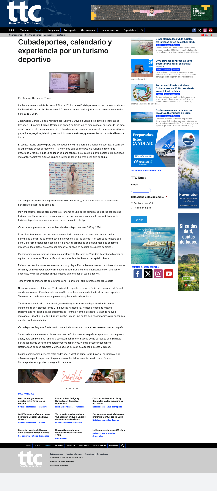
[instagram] (205, 30)
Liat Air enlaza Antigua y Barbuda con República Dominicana (67, 401)
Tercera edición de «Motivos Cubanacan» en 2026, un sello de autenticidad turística (70, 417)
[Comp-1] (188, 131)
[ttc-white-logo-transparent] (24, 2)
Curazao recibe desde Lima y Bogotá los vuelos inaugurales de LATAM (108, 401)
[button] (143, 30)
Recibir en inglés (142, 207)
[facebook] (194, 30)
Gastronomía (24, 436)
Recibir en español (143, 203)
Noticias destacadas (27, 407)
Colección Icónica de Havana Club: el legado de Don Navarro (34, 431)
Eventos (59, 423)
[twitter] (200, 30)
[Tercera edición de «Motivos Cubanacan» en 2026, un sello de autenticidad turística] (142, 92)
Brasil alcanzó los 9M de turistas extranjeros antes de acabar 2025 (175, 40)
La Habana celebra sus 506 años (109, 430)
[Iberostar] (153, 228)
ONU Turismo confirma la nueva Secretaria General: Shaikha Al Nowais (34, 417)
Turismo (41, 423)
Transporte (42, 407)
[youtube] (210, 30)
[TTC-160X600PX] (188, 214)
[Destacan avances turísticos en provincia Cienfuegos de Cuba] (142, 117)
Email (134, 184)
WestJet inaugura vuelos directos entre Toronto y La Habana (31, 401)
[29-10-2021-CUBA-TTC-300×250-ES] (153, 131)
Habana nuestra (100, 433)
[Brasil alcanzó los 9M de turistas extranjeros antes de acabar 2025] (142, 46)
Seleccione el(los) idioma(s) (149, 196)
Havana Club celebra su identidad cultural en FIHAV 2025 (68, 432)
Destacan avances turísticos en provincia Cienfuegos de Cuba (108, 415)
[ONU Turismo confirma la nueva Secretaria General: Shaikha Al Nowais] (142, 68)
